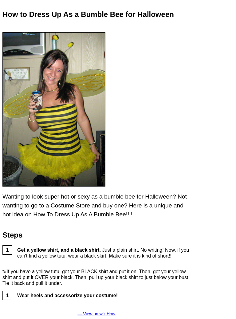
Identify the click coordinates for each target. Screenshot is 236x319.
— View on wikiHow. (96, 313)
